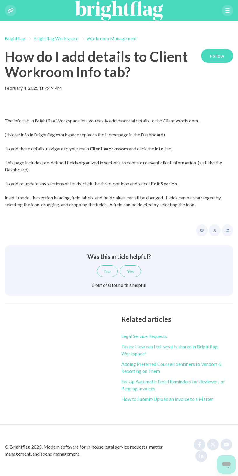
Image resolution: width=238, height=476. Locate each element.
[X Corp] (214, 230)
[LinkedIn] (227, 230)
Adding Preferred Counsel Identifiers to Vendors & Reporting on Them (171, 367)
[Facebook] (202, 230)
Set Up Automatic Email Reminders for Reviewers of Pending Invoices (173, 385)
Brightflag (15, 38)
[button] (227, 10)
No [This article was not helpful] (107, 271)
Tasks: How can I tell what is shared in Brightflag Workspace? (169, 350)
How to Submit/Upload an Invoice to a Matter (167, 399)
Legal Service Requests (144, 336)
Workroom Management (112, 38)
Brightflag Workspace (56, 38)
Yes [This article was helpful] (130, 271)
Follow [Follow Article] (217, 56)
